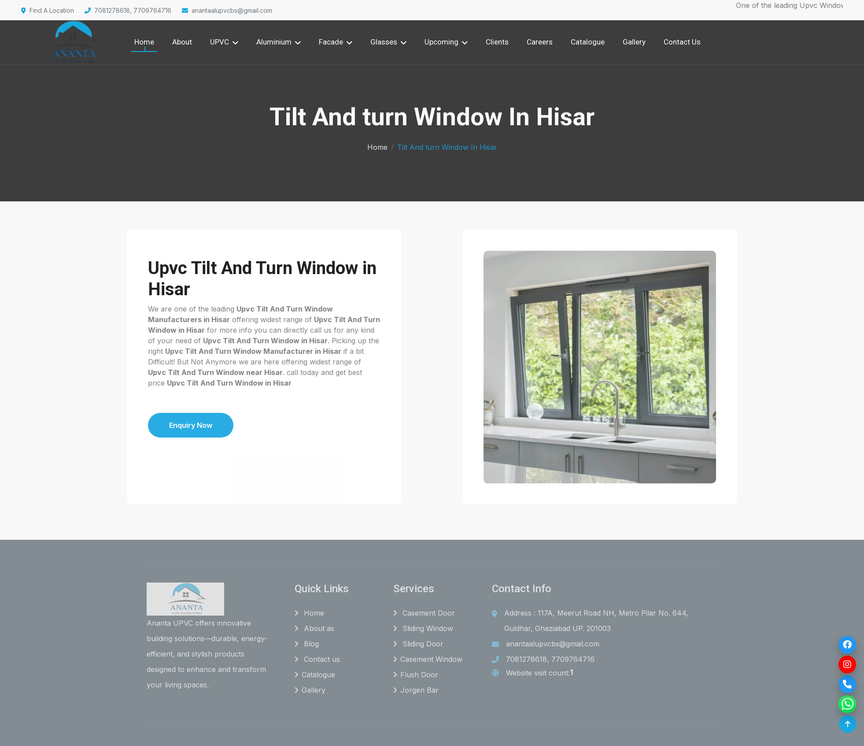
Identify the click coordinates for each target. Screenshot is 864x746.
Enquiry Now (147, 425)
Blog (307, 644)
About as (314, 628)
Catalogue (588, 41)
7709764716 (572, 659)
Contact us (317, 659)
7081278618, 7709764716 (128, 10)
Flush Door (415, 675)
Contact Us (682, 41)
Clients (497, 41)
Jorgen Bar (416, 690)
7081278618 (526, 659)
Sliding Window (423, 628)
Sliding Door (418, 644)
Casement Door (424, 613)
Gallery (634, 41)
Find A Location (47, 10)
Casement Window (427, 659)
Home (144, 41)
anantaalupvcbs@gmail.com (227, 10)
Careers (540, 41)
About (182, 41)
